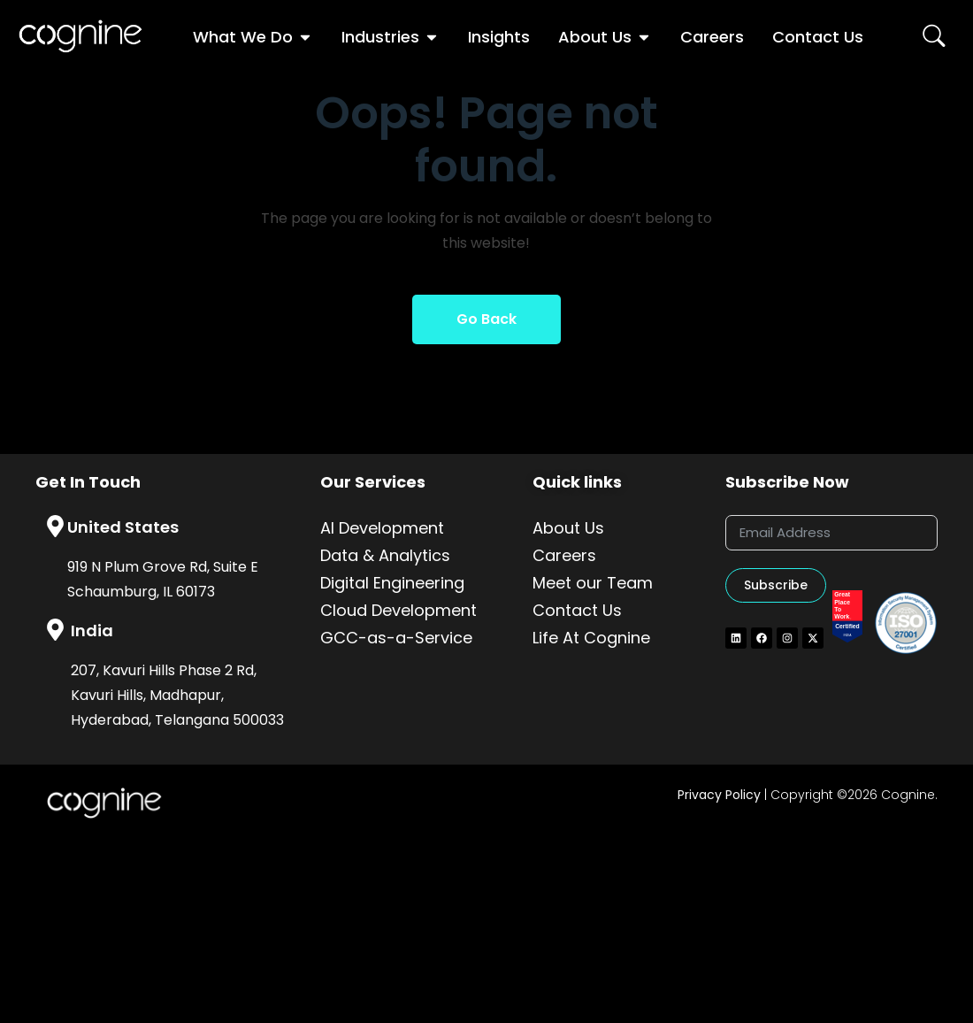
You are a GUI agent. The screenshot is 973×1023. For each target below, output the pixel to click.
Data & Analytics (385, 555)
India (92, 630)
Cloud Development (398, 610)
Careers (564, 555)
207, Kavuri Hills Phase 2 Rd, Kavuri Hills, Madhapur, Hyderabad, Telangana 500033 (177, 695)
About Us (568, 528)
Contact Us (577, 610)
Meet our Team (592, 583)
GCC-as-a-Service (396, 638)
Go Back (486, 319)
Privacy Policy (719, 795)
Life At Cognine (591, 638)
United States (123, 527)
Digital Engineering (392, 583)
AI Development (382, 528)
